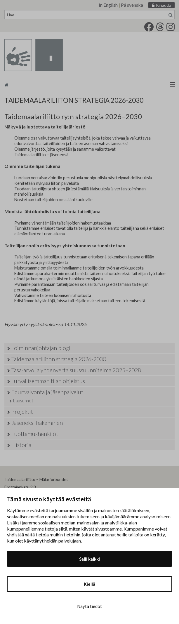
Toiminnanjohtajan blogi (40, 348)
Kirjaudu (163, 5)
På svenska (132, 5)
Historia (21, 445)
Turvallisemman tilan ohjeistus (48, 381)
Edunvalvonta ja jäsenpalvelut (47, 392)
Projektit (22, 411)
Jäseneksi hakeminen (37, 422)
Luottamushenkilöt (34, 433)
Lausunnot (23, 400)
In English (108, 5)
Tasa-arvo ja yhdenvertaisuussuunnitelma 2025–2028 (76, 370)
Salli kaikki (89, 559)
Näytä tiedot (89, 606)
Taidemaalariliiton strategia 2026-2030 (58, 359)
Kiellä (89, 584)
